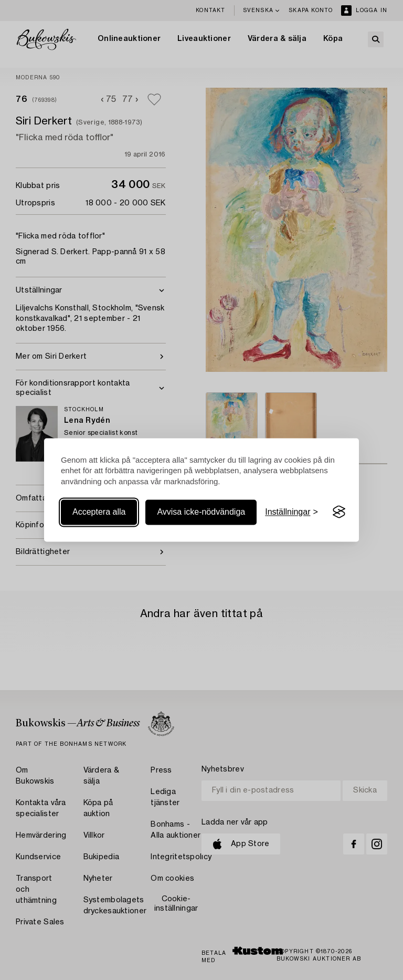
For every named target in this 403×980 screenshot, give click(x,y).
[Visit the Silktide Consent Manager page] (339, 512)
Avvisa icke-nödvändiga (201, 511)
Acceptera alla (98, 511)
